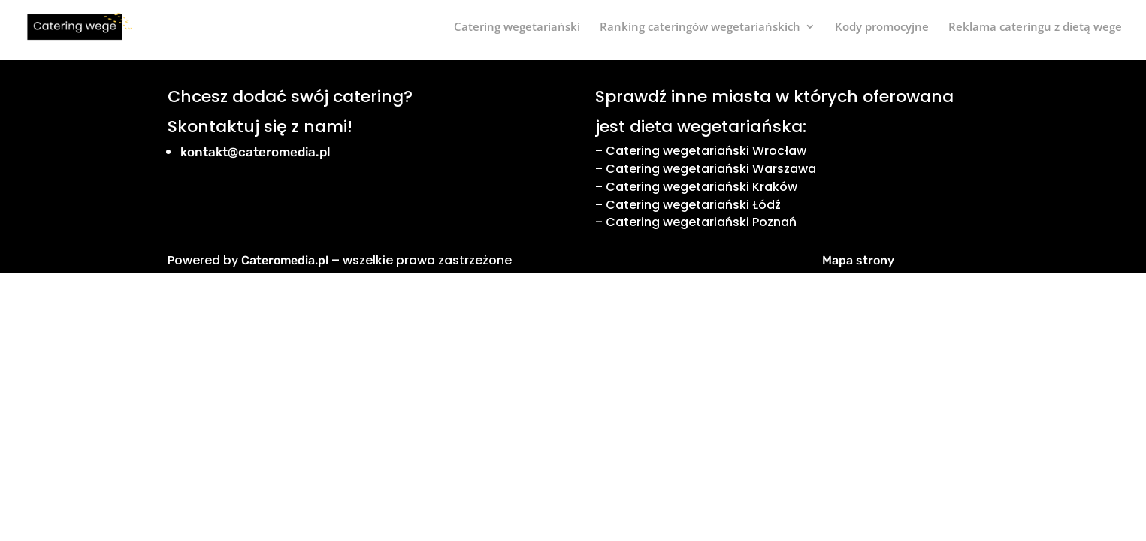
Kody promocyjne (882, 27)
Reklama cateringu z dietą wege (1035, 27)
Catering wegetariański (517, 27)
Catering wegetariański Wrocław (706, 150)
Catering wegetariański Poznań (701, 222)
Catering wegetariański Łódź (693, 204)
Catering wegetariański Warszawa (711, 168)
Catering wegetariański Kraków (701, 186)
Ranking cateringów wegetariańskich (700, 27)
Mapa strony (858, 260)
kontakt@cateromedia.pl (255, 151)
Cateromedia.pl (284, 260)
